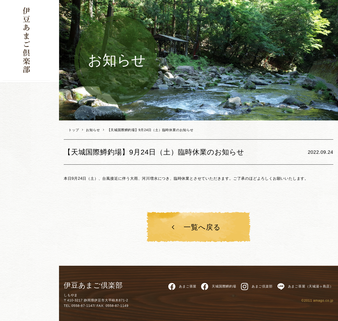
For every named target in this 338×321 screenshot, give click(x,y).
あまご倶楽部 (257, 286)
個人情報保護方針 (22, 159)
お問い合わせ (20, 169)
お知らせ (93, 130)
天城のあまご (29, 107)
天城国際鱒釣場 (29, 149)
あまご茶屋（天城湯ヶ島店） (305, 286)
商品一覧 (29, 96)
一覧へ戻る (195, 227)
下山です (29, 86)
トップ (73, 130)
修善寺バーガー (29, 128)
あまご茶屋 (29, 118)
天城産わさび (29, 139)
